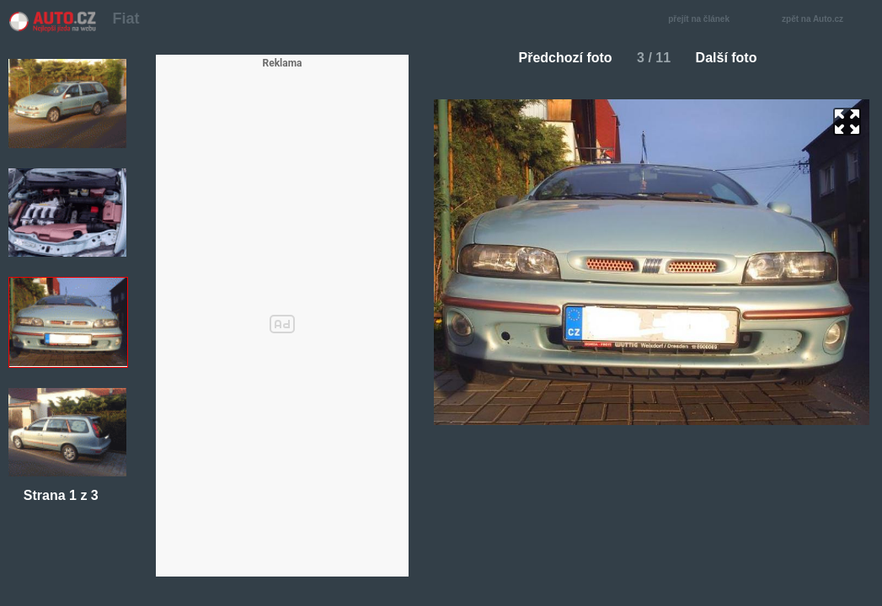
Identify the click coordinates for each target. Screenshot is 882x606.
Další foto (733, 57)
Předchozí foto (558, 57)
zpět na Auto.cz (821, 19)
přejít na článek (703, 19)
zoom (847, 122)
